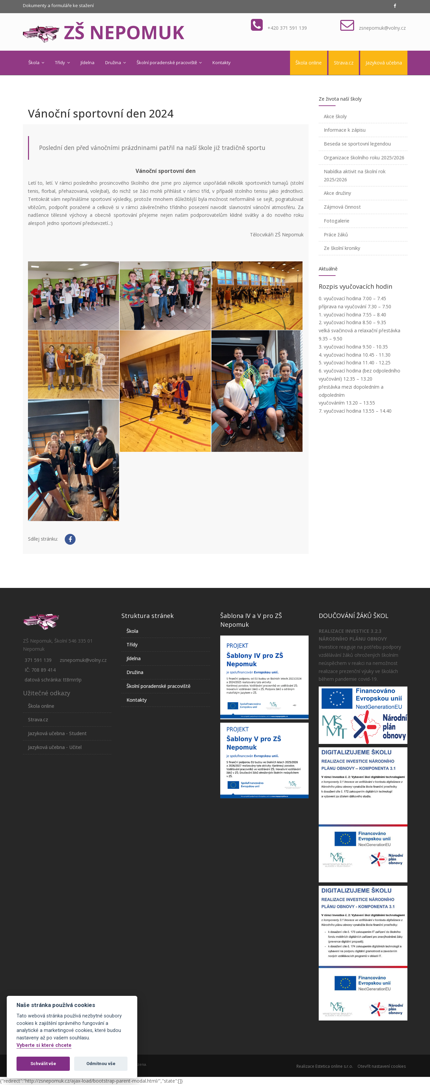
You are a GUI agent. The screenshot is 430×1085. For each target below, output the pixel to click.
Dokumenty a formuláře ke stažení (58, 5)
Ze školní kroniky (342, 248)
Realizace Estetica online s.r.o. (324, 1066)
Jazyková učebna (384, 62)
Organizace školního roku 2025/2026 (364, 157)
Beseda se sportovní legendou (357, 143)
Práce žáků (336, 234)
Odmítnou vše (100, 1063)
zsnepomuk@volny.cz (382, 28)
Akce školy (335, 116)
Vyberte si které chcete (44, 1045)
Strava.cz (343, 62)
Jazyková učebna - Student (57, 733)
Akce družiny (337, 193)
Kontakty (221, 62)
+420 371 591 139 (287, 28)
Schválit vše (43, 1063)
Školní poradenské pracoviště (169, 62)
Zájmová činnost (342, 207)
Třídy (62, 62)
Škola (36, 62)
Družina (115, 62)
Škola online (308, 62)
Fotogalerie (336, 220)
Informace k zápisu (345, 130)
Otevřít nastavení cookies (381, 1066)
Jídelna (87, 62)
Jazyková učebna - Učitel (55, 747)
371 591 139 (38, 660)
